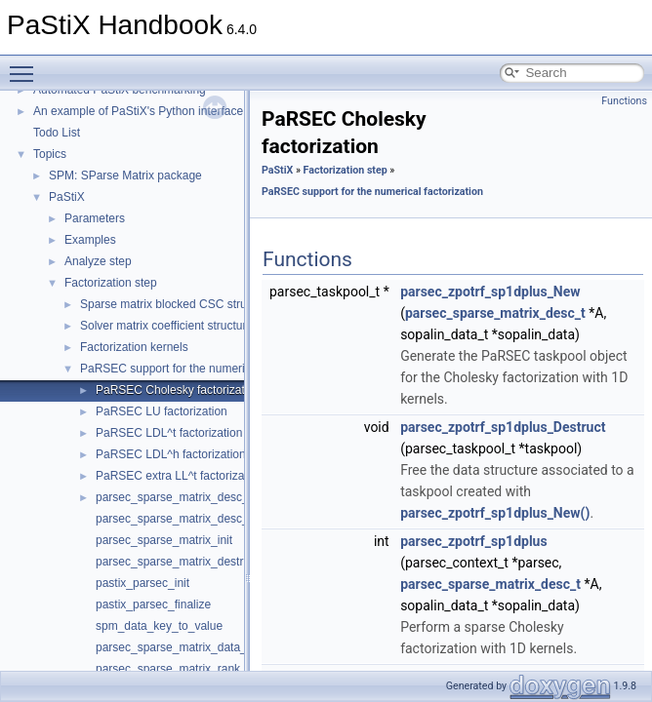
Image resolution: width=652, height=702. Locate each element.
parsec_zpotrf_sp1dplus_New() (495, 513)
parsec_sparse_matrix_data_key (180, 647)
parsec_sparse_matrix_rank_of (176, 669)
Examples (90, 240)
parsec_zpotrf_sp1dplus (474, 541)
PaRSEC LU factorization (161, 411)
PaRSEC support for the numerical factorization (203, 368)
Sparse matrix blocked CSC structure (176, 304)
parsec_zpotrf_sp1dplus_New (490, 291)
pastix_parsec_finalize (153, 604)
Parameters (94, 218)
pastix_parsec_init (142, 583)
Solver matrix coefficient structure (166, 325)
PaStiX (67, 197)
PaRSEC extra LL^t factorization (180, 476)
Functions (624, 101)
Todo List (56, 132)
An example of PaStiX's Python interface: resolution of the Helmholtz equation (234, 111)
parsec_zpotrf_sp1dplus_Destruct (502, 427)
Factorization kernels (134, 347)
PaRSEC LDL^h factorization (171, 454)
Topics (49, 154)
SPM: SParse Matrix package (125, 175)
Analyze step (98, 261)
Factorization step (110, 283)
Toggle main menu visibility (26, 65)
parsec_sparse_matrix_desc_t (174, 519)
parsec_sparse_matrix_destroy (176, 561)
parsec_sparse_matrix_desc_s (175, 497)
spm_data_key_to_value (159, 626)
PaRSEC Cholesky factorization (178, 390)
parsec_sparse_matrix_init (164, 540)
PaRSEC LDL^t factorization (169, 433)
